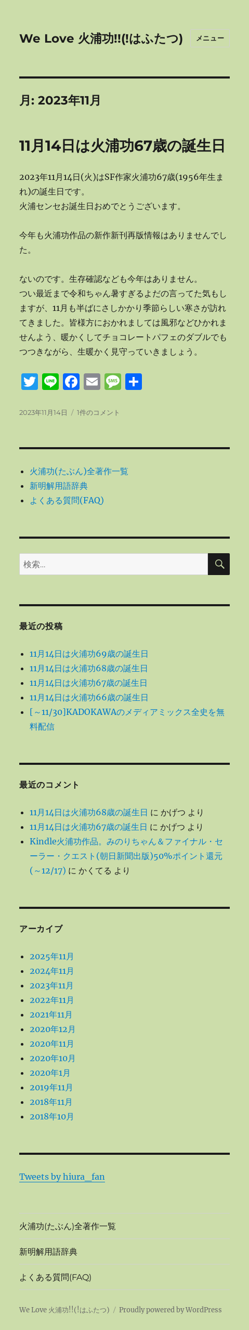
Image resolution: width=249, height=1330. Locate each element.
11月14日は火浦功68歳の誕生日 (89, 668)
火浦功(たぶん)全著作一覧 (79, 471)
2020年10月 (53, 1058)
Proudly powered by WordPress (170, 1310)
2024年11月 (52, 971)
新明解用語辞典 (59, 485)
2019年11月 (51, 1087)
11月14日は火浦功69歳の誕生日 (89, 653)
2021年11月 (51, 1014)
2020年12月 (53, 1029)
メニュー (210, 38)
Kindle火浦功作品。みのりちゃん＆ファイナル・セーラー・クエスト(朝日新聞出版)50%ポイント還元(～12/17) (126, 856)
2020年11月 (52, 1043)
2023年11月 (52, 985)
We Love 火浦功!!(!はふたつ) (101, 38)
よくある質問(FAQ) (67, 500)
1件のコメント (98, 412)
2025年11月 (52, 956)
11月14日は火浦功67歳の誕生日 (122, 145)
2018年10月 (52, 1116)
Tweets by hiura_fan (62, 1176)
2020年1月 (50, 1072)
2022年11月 (52, 1000)
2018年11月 (51, 1102)
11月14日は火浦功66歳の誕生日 (89, 697)
